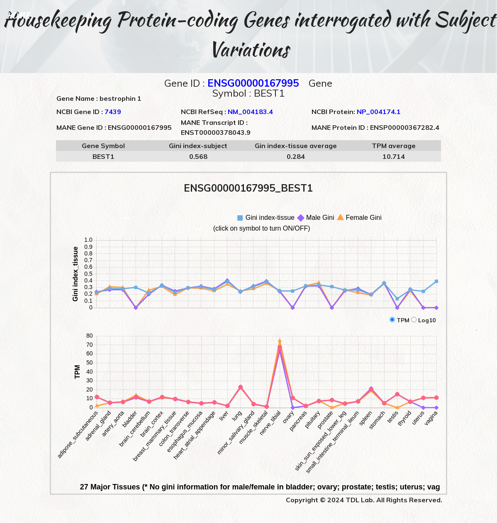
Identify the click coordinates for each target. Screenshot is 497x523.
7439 (113, 111)
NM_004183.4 (250, 111)
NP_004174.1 (379, 111)
